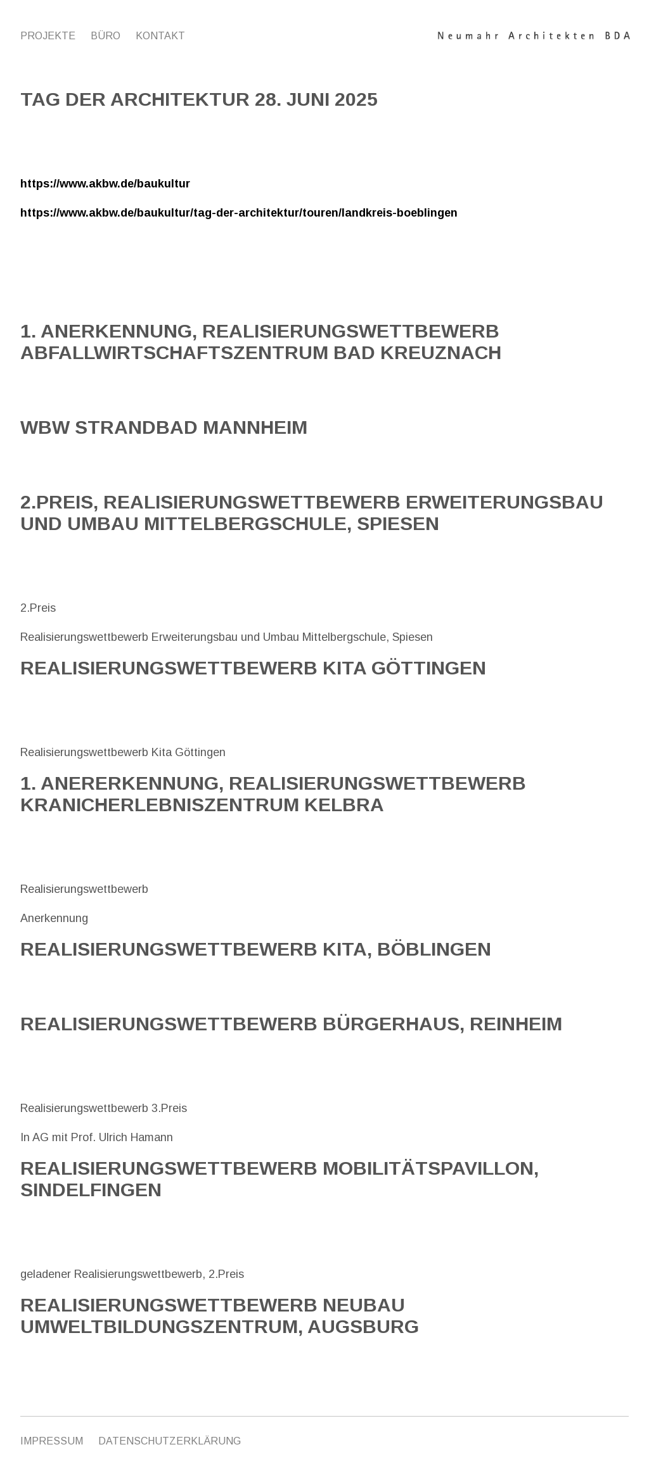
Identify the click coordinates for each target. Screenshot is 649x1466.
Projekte (47, 35)
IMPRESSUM (51, 1441)
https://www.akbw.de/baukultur (105, 183)
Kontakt (160, 35)
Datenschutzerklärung (169, 1441)
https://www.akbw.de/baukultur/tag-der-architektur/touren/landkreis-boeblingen (239, 212)
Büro (105, 35)
